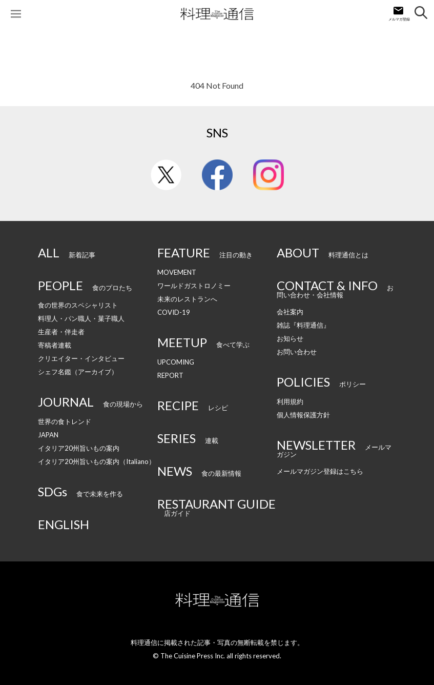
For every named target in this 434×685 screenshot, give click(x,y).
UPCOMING (175, 362)
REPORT (170, 375)
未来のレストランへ (187, 299)
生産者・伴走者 (61, 332)
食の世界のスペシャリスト (78, 305)
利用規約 (290, 401)
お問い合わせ (297, 352)
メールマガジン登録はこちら (320, 471)
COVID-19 (173, 312)
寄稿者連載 (54, 345)
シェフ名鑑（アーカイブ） (78, 372)
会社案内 (290, 312)
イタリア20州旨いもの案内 (78, 448)
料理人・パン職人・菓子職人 (81, 318)
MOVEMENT (176, 272)
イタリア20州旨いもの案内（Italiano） (96, 461)
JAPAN (48, 435)
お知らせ (290, 338)
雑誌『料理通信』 (303, 325)
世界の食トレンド (64, 421)
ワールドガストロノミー (194, 285)
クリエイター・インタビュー (81, 358)
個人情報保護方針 (303, 415)
